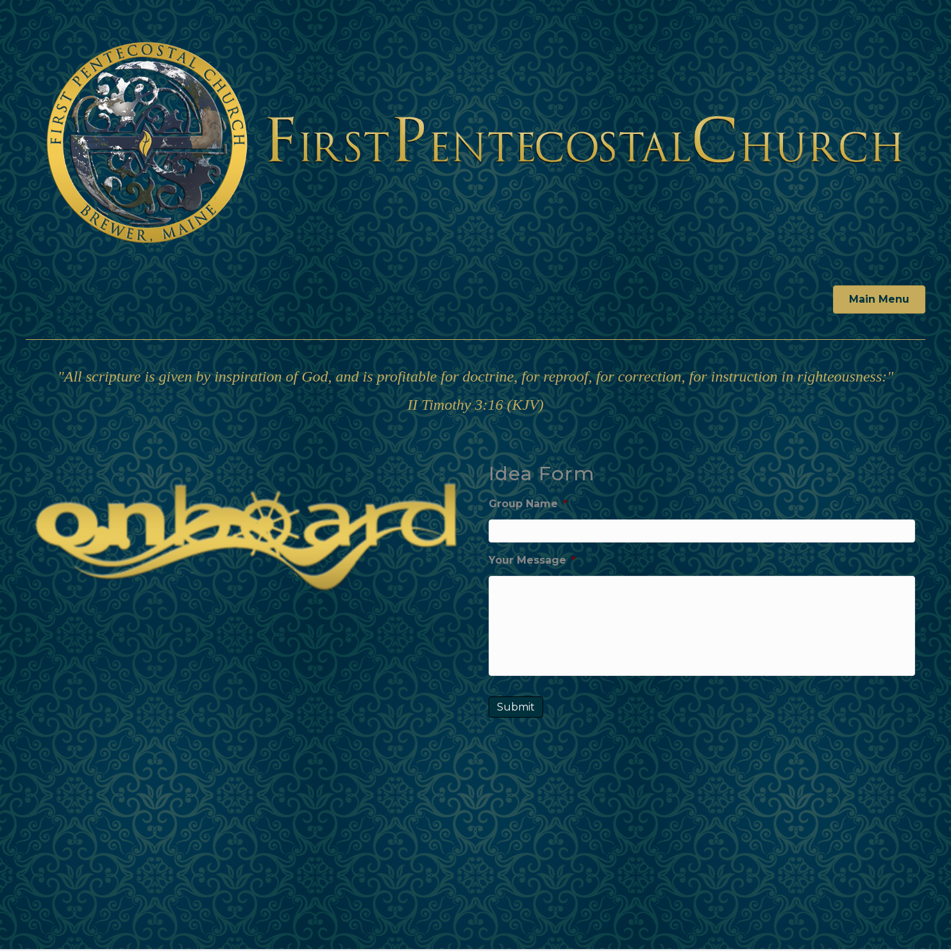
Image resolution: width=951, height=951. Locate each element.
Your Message (532, 559)
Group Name (528, 504)
